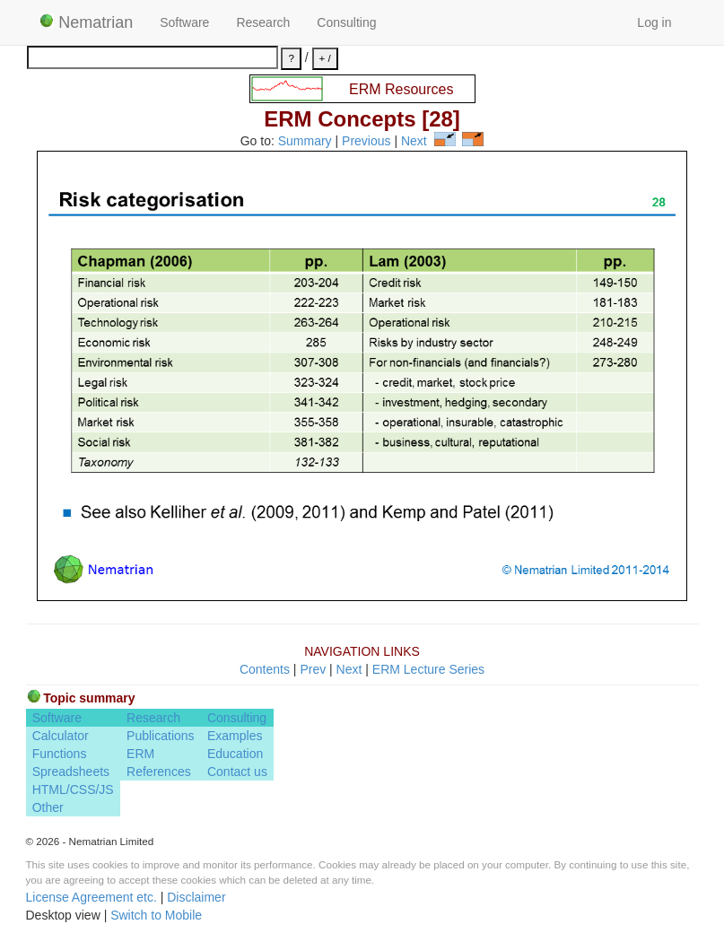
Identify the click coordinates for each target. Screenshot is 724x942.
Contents (265, 669)
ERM (140, 753)
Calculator (60, 735)
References (158, 771)
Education (235, 753)
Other (48, 807)
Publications (160, 735)
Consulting (346, 22)
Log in (654, 22)
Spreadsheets (70, 771)
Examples (234, 735)
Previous (366, 142)
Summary (305, 142)
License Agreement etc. (91, 897)
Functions (59, 753)
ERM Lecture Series (428, 669)
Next (414, 142)
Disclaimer (196, 897)
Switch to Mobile (156, 915)
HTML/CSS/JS (73, 789)
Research (263, 22)
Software (184, 22)
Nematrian (86, 22)
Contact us (237, 771)
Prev (313, 669)
